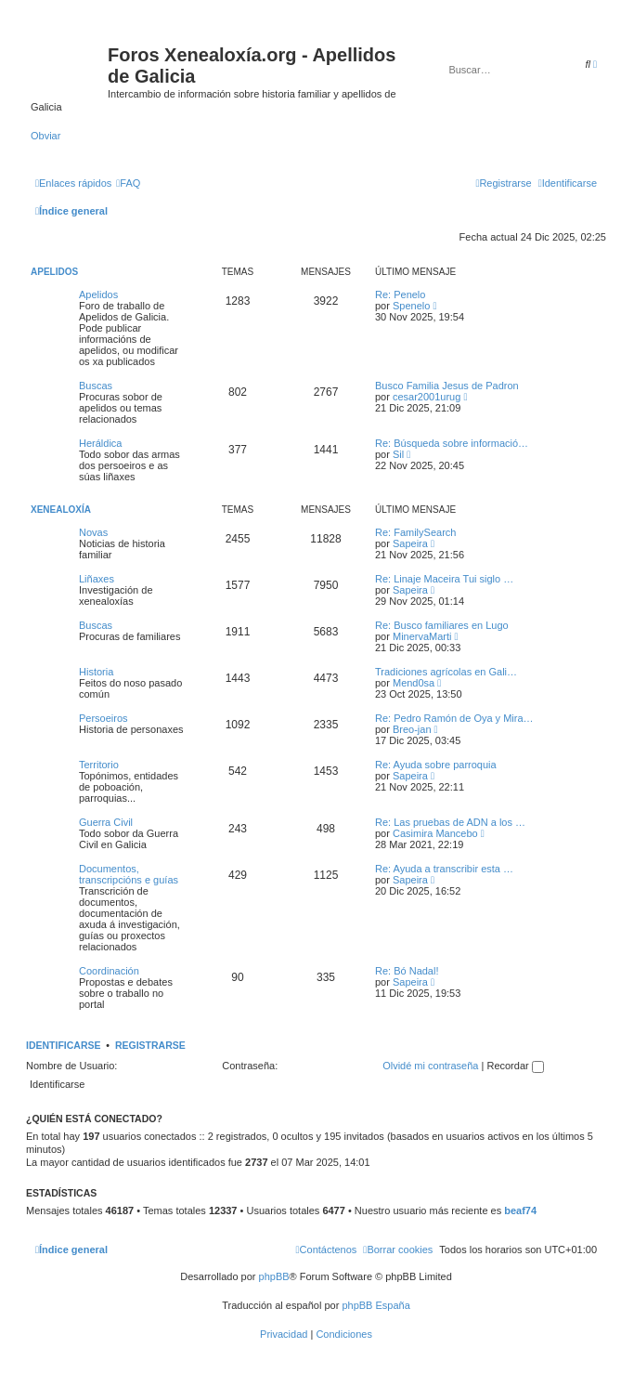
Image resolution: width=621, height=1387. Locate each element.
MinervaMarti (422, 636)
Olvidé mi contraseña (430, 1065)
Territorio (99, 764)
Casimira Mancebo (435, 833)
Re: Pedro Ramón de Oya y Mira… (454, 718)
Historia (96, 671)
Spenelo (411, 305)
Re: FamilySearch (415, 532)
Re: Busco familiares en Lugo (442, 625)
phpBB (274, 1276)
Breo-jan (412, 729)
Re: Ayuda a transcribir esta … (444, 868)
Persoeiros (103, 718)
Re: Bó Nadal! (406, 970)
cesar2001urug (426, 396)
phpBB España (375, 1305)
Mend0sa (413, 682)
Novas (93, 532)
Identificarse (63, 1045)
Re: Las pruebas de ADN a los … (450, 822)
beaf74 (520, 1210)
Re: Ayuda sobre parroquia (436, 764)
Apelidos (54, 272)
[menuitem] (128, 183)
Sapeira (410, 543)
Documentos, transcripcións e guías (128, 874)
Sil (398, 454)
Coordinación (109, 970)
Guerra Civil (106, 822)
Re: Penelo (400, 294)
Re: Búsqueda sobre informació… (451, 443)
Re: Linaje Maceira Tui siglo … (444, 578)
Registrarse (150, 1045)
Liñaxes (96, 578)
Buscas (95, 385)
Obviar (45, 135)
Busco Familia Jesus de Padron (447, 385)
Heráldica (100, 443)
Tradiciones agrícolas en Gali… (446, 671)
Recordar (514, 1065)
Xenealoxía (61, 509)
